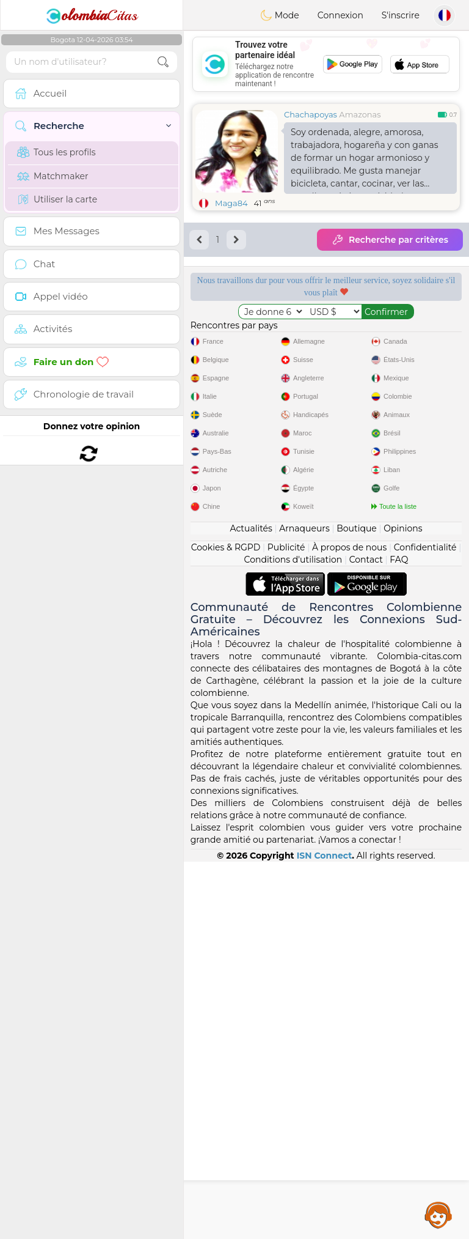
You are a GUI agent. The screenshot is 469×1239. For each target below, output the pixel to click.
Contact (366, 936)
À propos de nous (349, 924)
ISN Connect (324, 1232)
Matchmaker (53, 176)
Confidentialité (425, 924)
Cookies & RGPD (226, 924)
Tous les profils (56, 152)
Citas (91, 15)
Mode (279, 15)
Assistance (438, 1214)
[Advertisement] (326, 64)
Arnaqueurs (304, 905)
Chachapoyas (310, 114)
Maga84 (231, 203)
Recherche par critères (390, 240)
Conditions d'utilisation (293, 936)
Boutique (356, 905)
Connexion (340, 15)
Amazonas (359, 114)
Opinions (403, 905)
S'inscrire (401, 15)
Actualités (251, 905)
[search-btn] (163, 62)
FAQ (399, 936)
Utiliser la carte (57, 199)
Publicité (286, 924)
